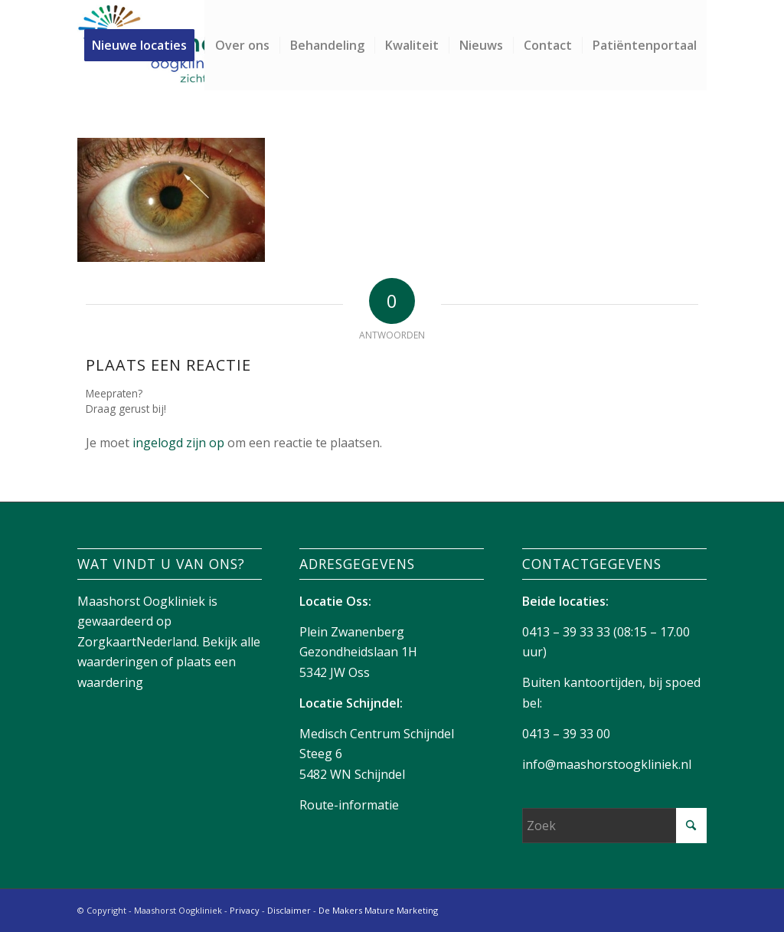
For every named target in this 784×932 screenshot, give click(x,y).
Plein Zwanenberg (351, 631)
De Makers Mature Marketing (378, 910)
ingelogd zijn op (178, 442)
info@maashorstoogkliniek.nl (606, 764)
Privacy (245, 910)
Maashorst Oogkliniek (141, 601)
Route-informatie (349, 804)
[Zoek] (614, 825)
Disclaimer (289, 910)
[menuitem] (144, 45)
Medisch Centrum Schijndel (376, 733)
